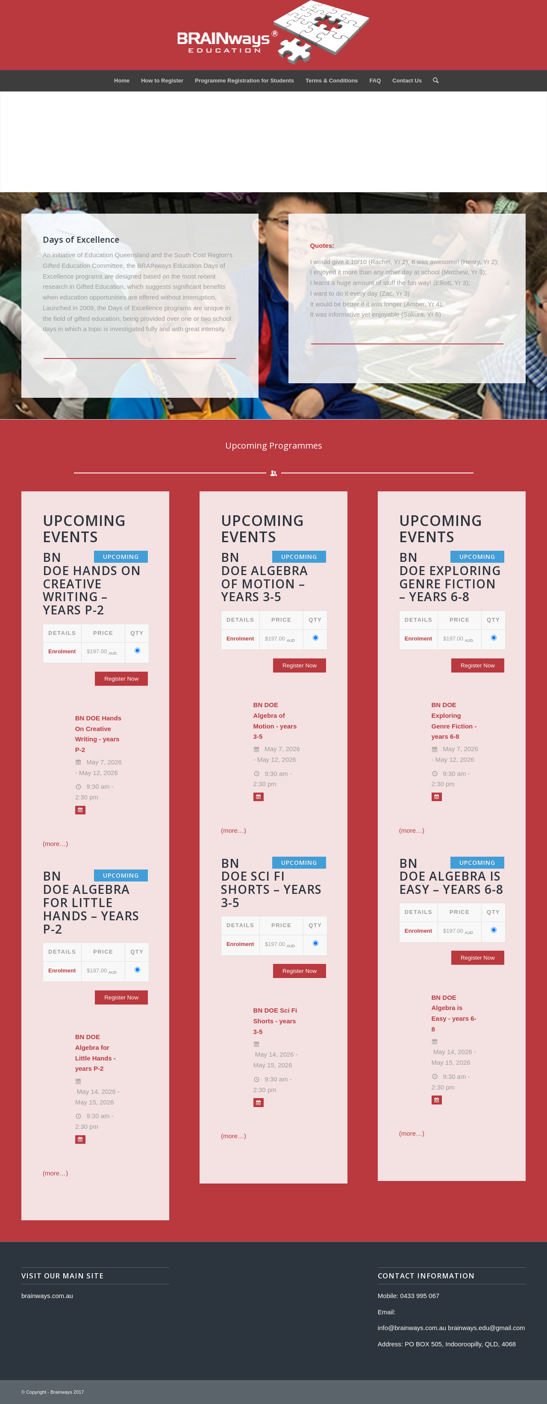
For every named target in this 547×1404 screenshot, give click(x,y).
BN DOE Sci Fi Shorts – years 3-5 (271, 883)
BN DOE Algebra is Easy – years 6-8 (451, 876)
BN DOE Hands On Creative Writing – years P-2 (92, 583)
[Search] (432, 80)
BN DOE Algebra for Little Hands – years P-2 (91, 902)
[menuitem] (122, 80)
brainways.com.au (47, 1295)
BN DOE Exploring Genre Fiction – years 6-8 (450, 577)
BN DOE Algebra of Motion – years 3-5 (264, 577)
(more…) (55, 843)
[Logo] (274, 35)
